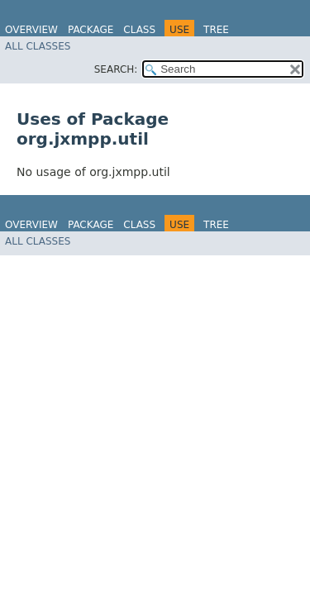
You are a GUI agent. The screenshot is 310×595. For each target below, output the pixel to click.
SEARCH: (116, 69)
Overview (31, 30)
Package (90, 30)
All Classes (37, 46)
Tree (216, 30)
